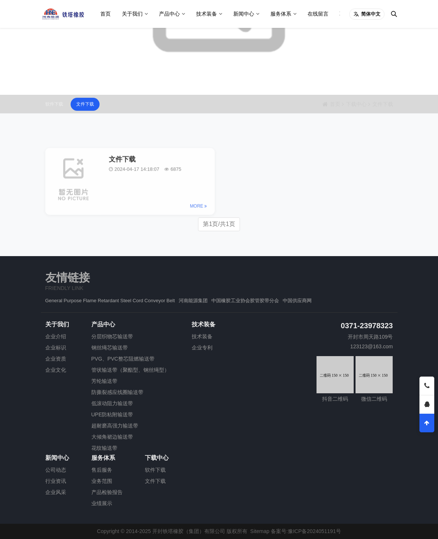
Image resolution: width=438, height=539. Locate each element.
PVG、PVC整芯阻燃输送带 (123, 359)
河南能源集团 (193, 300)
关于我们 (132, 14)
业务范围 (101, 481)
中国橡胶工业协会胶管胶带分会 (245, 300)
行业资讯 (55, 481)
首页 (105, 14)
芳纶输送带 (104, 381)
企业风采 (55, 492)
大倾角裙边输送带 (112, 437)
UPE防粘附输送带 (112, 414)
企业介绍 (55, 336)
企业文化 (55, 370)
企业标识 (55, 348)
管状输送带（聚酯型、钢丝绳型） (130, 370)
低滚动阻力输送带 (112, 403)
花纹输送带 (104, 448)
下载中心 (356, 104)
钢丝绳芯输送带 (109, 348)
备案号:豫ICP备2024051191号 (306, 531)
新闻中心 (243, 14)
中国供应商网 (297, 300)
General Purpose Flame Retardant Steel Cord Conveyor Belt (110, 300)
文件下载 (85, 104)
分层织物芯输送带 (112, 336)
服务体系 (280, 14)
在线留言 (318, 14)
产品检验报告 (107, 492)
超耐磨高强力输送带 (114, 426)
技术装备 (206, 14)
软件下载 (54, 104)
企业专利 (202, 348)
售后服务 (101, 470)
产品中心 (169, 14)
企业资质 (55, 359)
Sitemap (259, 531)
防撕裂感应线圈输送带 (117, 392)
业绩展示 (101, 503)
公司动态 (55, 470)
